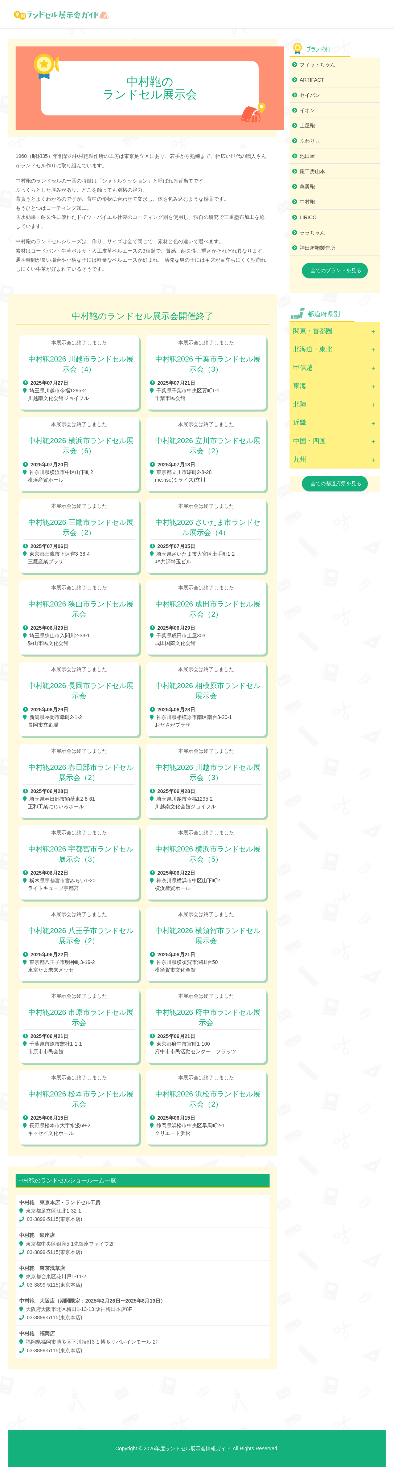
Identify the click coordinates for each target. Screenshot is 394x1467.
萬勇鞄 (307, 186)
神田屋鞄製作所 (317, 248)
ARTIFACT (312, 80)
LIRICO (308, 217)
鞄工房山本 (312, 171)
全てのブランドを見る (336, 270)
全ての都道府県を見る (336, 483)
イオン (307, 110)
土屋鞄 (307, 125)
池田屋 (307, 156)
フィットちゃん (317, 65)
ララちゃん (312, 233)
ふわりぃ (310, 141)
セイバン (310, 95)
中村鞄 (307, 202)
